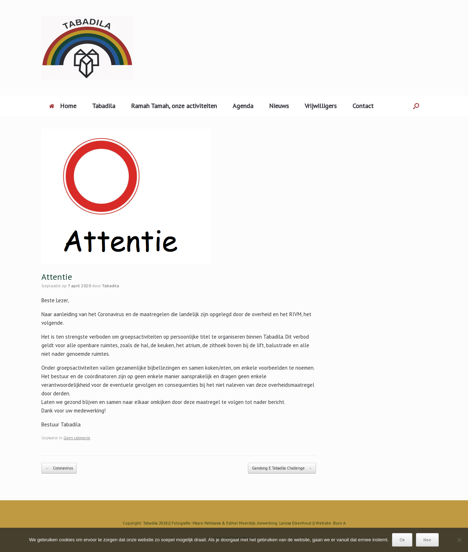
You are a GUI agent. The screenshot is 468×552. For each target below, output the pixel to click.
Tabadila (103, 106)
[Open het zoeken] (416, 106)
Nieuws (279, 106)
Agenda (243, 106)
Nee (427, 539)
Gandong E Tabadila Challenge (282, 468)
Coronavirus (59, 468)
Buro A (339, 523)
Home (62, 106)
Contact (362, 106)
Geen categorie (76, 437)
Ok (402, 539)
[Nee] (459, 539)
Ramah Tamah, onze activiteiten (174, 106)
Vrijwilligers (321, 106)
